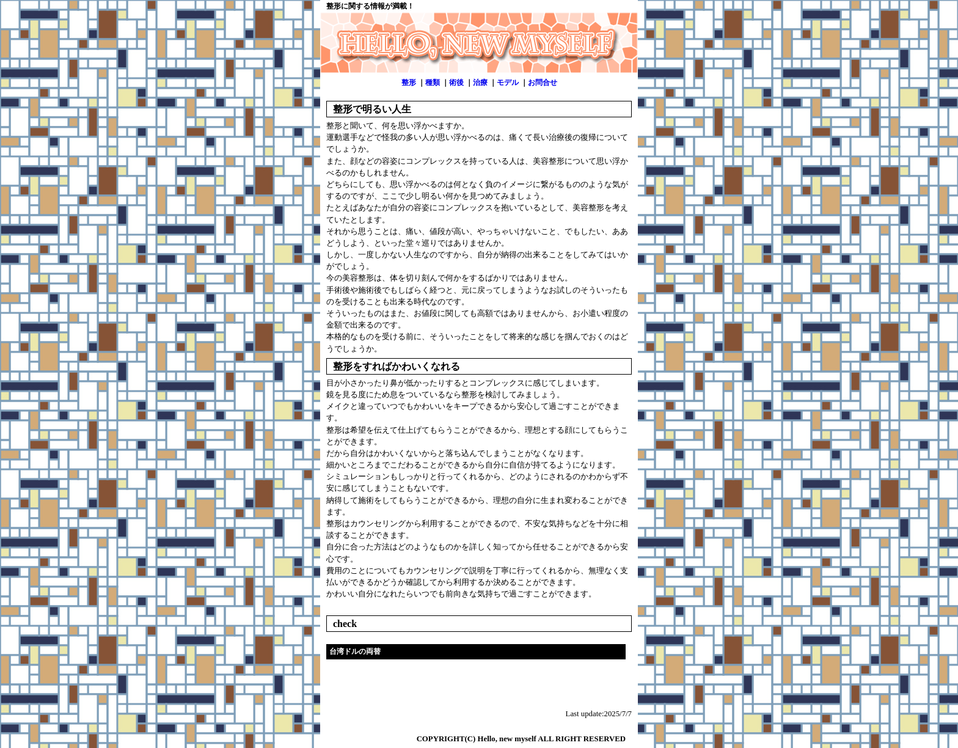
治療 (480, 82)
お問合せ (542, 82)
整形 (408, 82)
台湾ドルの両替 (355, 651)
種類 (432, 82)
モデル (508, 82)
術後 (456, 82)
